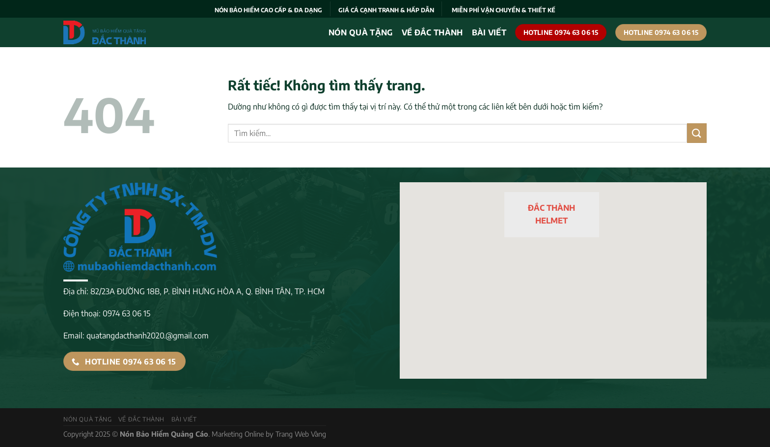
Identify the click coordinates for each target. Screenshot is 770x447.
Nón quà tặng (361, 32)
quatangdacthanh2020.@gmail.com (147, 335)
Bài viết (489, 32)
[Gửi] (697, 132)
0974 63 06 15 (126, 313)
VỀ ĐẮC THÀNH (432, 32)
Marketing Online (238, 433)
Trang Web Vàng (300, 433)
